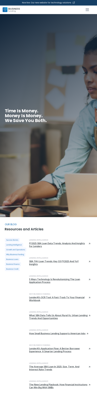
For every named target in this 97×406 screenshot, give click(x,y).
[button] (87, 9)
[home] (11, 10)
